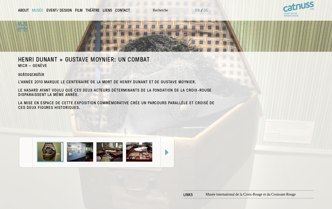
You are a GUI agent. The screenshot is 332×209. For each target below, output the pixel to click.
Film (78, 10)
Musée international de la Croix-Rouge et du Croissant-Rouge (251, 194)
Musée (37, 10)
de (206, 10)
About (23, 10)
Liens (107, 10)
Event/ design (59, 10)
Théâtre (93, 10)
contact (122, 10)
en (197, 10)
